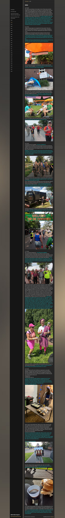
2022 (11, 26)
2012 (11, 46)
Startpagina (12, 9)
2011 (11, 48)
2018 (11, 34)
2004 (11, 63)
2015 (11, 40)
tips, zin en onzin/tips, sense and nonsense (15, 18)
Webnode (52, 516)
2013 (11, 44)
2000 (11, 71)
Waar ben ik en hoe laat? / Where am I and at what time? (15, 14)
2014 (11, 42)
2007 (11, 56)
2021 (11, 28)
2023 (11, 24)
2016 (11, 38)
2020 (11, 30)
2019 (11, 32)
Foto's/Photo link (13, 11)
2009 (11, 52)
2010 (11, 50)
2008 (11, 54)
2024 (11, 22)
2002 (11, 67)
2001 (11, 69)
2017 (11, 36)
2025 (11, 20)
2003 (11, 65)
